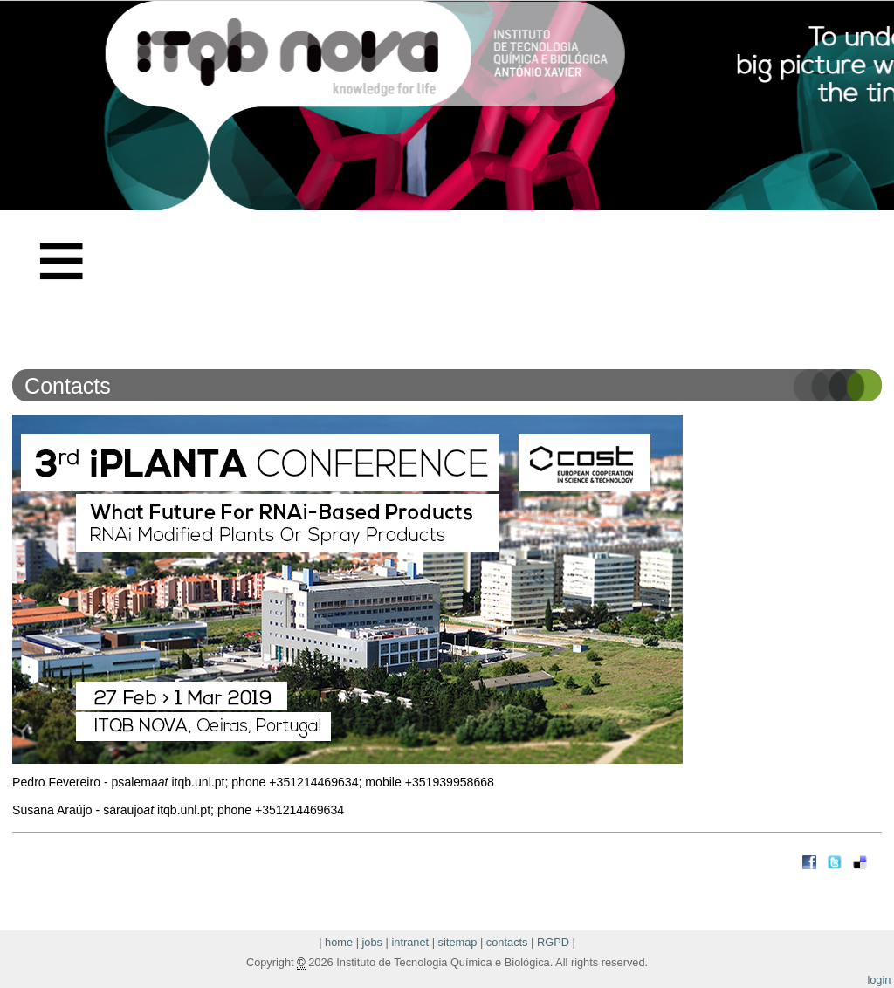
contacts (507, 942)
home (339, 942)
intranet (410, 942)
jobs (372, 942)
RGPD (553, 942)
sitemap (458, 942)
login (879, 979)
